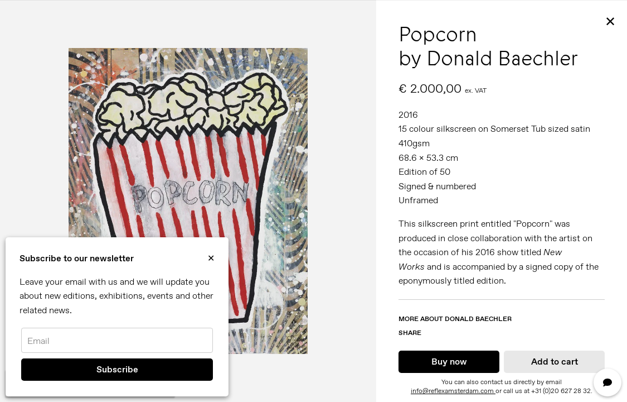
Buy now (449, 361)
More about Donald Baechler (455, 318)
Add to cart (554, 361)
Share (409, 332)
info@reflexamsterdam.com (453, 390)
